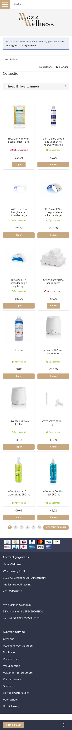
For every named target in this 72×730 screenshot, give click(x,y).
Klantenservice (12, 679)
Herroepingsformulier (16, 693)
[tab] (36, 86)
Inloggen (62, 67)
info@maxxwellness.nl (17, 584)
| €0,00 (13, 725)
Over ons (8, 639)
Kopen (19, 164)
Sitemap (8, 686)
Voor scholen (11, 699)
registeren (29, 45)
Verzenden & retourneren (18, 672)
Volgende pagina (56, 527)
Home (5, 59)
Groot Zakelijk (11, 706)
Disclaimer (9, 652)
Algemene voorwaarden (18, 646)
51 (39, 527)
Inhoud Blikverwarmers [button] (23, 86)
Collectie (14, 59)
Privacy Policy (11, 659)
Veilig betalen (11, 666)
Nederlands (46, 67)
